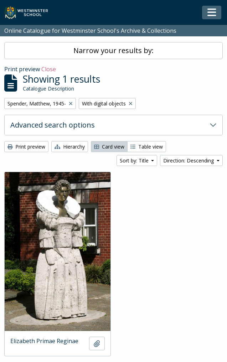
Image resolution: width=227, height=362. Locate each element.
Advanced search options (52, 125)
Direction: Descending (189, 160)
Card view (109, 146)
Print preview (26, 146)
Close (48, 69)
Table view (146, 146)
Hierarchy (70, 146)
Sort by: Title (135, 160)
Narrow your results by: (113, 50)
